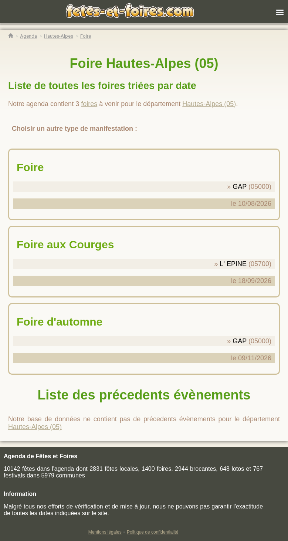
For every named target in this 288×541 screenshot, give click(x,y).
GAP (240, 186)
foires (89, 104)
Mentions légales (105, 532)
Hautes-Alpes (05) (209, 104)
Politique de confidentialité (152, 532)
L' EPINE (233, 264)
